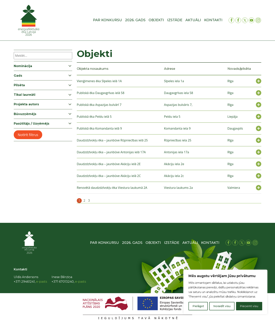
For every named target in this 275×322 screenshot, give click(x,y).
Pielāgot (198, 306)
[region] (225, 292)
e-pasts (41, 281)
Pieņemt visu (249, 306)
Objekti (156, 20)
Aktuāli (193, 20)
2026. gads (135, 20)
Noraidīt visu (222, 306)
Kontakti (213, 20)
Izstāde (174, 20)
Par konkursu (107, 20)
